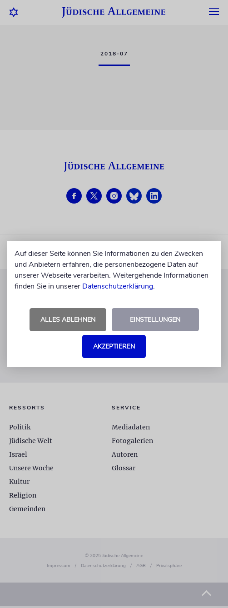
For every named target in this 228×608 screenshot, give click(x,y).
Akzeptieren (114, 346)
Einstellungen (155, 319)
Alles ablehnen (67, 319)
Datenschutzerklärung (117, 286)
